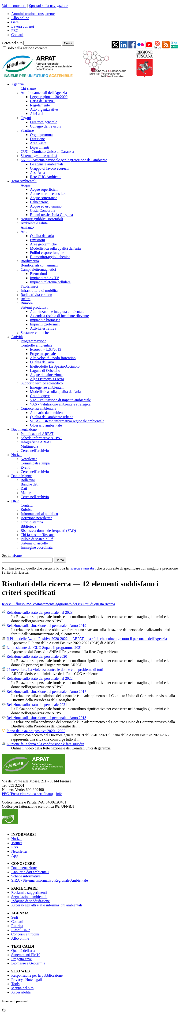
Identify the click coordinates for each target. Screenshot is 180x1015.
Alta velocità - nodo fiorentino (53, 358)
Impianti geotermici (45, 324)
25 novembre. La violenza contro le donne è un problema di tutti (55, 670)
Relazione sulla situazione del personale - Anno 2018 (46, 718)
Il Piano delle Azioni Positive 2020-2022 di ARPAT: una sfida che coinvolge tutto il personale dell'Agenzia (87, 639)
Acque (25, 185)
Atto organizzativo (44, 109)
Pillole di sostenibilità (37, 539)
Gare (15, 22)
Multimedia (29, 446)
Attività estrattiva (43, 328)
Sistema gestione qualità (39, 156)
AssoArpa (37, 173)
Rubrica (27, 509)
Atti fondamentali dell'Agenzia (44, 93)
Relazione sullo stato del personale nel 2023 (40, 612)
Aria (24, 232)
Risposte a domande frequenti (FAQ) (48, 531)
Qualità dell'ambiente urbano (51, 417)
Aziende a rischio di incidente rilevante (59, 316)
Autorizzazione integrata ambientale (57, 312)
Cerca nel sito (12, 43)
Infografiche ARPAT (36, 442)
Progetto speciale (43, 354)
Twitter (16, 843)
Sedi (14, 917)
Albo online (20, 18)
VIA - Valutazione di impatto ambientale (60, 400)
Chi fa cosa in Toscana (37, 535)
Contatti (17, 35)
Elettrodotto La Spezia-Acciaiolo (54, 366)
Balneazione (39, 202)
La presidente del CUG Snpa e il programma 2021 (44, 648)
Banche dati (29, 484)
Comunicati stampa (35, 463)
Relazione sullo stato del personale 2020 (37, 656)
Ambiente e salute (34, 223)
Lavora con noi (22, 26)
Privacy (17, 980)
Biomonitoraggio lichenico (50, 257)
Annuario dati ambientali (49, 413)
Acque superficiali (44, 189)
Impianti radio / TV (44, 278)
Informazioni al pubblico (39, 514)
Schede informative (26, 876)
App (14, 856)
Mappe (26, 493)
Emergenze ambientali (47, 387)
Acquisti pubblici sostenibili (42, 219)
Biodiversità (30, 261)
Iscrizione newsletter (36, 518)
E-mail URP (20, 930)
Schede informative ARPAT (41, 438)
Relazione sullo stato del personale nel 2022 (40, 678)
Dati (24, 488)
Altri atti (36, 114)
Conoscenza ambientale (38, 408)
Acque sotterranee (43, 198)
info (59, 794)
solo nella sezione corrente (27, 48)
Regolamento (40, 105)
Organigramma (41, 135)
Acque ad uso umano (46, 206)
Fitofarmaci (29, 286)
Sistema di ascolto (34, 543)
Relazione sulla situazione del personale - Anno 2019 (46, 626)
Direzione (37, 139)
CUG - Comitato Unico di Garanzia (47, 151)
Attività (17, 337)
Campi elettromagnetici (38, 269)
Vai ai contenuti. (14, 6)
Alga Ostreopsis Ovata (47, 379)
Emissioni (37, 240)
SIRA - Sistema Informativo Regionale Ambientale (49, 880)
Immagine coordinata (36, 547)
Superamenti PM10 (25, 955)
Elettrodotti (38, 274)
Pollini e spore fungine (47, 253)
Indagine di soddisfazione (30, 901)
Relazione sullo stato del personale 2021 (37, 705)
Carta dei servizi (42, 101)
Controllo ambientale (36, 345)
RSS (14, 847)
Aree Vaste (38, 143)
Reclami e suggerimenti (29, 893)
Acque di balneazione (46, 375)
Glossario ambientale (46, 425)
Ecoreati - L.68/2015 (45, 349)
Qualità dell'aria (42, 236)
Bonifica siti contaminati (39, 265)
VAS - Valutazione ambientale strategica (60, 404)
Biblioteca (28, 526)
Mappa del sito (22, 988)
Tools (15, 984)
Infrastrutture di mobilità (39, 290)
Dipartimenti (39, 147)
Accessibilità (21, 992)
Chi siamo (28, 88)
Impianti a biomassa (45, 320)
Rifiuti (25, 299)
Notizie (16, 455)
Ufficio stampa (32, 522)
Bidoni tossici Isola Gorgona (51, 215)
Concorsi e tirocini (25, 934)
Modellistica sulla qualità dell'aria (55, 248)
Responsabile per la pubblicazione (37, 975)
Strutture (27, 130)
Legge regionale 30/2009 (49, 97)
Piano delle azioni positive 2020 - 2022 (36, 731)
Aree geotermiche (43, 244)
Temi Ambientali (24, 181)
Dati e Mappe (21, 476)
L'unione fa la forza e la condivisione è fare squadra (45, 744)
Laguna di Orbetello (45, 370)
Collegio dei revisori (45, 126)
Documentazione (24, 429)
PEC (14, 31)
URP (15, 501)
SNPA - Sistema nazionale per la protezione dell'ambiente (64, 160)
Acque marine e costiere (48, 194)
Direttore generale (43, 122)
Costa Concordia (42, 210)
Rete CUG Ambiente (45, 177)
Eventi (25, 467)
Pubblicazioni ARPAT (37, 434)
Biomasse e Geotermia (28, 963)
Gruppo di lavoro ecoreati (49, 168)
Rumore (27, 303)
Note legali (33, 980)
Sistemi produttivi (34, 307)
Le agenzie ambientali (46, 164)
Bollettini (28, 480)
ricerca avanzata (82, 568)
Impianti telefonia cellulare (50, 282)
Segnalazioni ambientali (29, 897)
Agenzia (17, 84)
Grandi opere (40, 396)
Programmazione (33, 341)
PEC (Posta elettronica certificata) (27, 794)
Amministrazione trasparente (33, 14)
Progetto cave (21, 959)
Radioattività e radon (36, 295)
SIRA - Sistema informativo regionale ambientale (67, 421)
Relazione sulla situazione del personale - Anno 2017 (46, 692)
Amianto (27, 227)
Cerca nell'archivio (35, 451)
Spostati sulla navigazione (48, 6)
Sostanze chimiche (35, 333)
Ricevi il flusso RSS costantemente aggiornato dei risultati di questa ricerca (58, 604)
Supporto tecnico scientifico (42, 383)
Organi (26, 118)
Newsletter (29, 459)
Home (17, 555)
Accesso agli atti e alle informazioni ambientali (46, 905)
